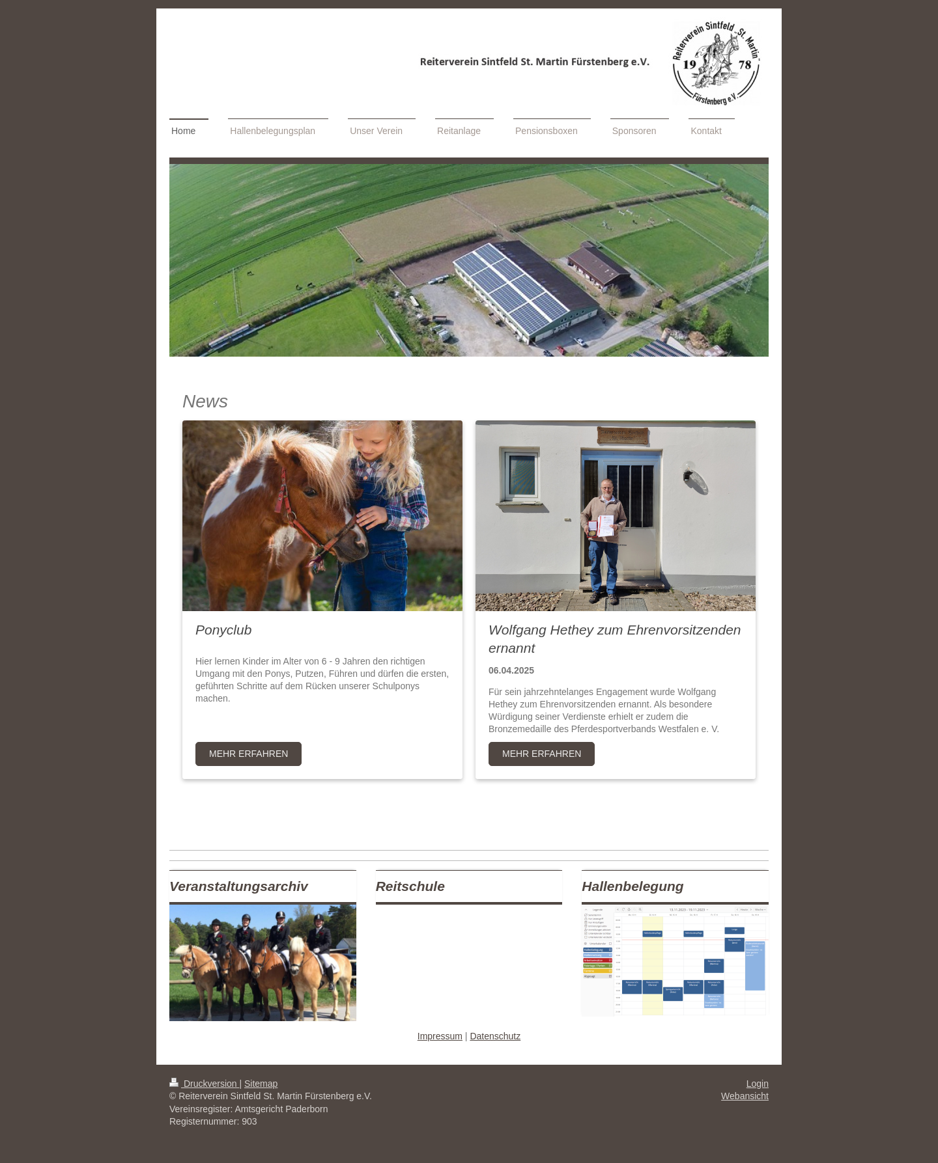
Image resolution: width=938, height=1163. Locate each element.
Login (757, 1083)
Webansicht (745, 1096)
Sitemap (260, 1083)
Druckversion (204, 1083)
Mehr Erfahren (248, 753)
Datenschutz (495, 1036)
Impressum (440, 1036)
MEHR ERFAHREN (541, 753)
